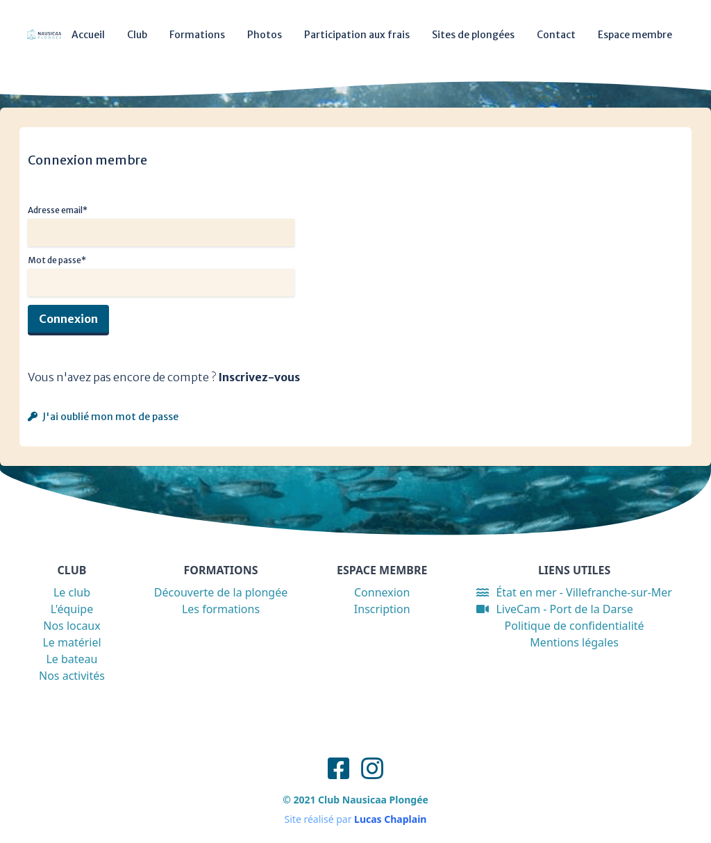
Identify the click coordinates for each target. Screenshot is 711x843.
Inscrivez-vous (259, 377)
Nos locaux (71, 625)
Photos (264, 34)
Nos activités (72, 675)
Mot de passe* (57, 260)
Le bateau (71, 659)
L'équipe (72, 609)
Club (137, 34)
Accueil (88, 34)
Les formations (221, 609)
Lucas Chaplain (390, 819)
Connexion (68, 319)
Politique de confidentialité (574, 625)
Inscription (382, 609)
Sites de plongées (473, 34)
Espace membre (635, 34)
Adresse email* (57, 210)
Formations (197, 34)
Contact (556, 34)
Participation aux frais (357, 34)
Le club (71, 592)
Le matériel (71, 642)
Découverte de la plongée (220, 592)
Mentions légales (574, 642)
